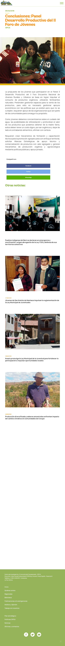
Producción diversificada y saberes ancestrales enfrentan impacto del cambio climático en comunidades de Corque (32, 417)
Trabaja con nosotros (12, 608)
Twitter (28, 171)
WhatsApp (28, 177)
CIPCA (6, 3)
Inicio (6, 587)
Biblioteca (8, 597)
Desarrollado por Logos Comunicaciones (60, 641)
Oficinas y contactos (12, 626)
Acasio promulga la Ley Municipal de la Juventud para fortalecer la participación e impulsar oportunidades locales (31, 359)
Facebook (28, 166)
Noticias (7, 623)
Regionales (8, 594)
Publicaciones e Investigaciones (16, 601)
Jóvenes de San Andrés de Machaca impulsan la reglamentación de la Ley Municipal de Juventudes (32, 301)
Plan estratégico (10, 616)
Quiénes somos (10, 590)
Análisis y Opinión (11, 605)
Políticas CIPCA (10, 619)
